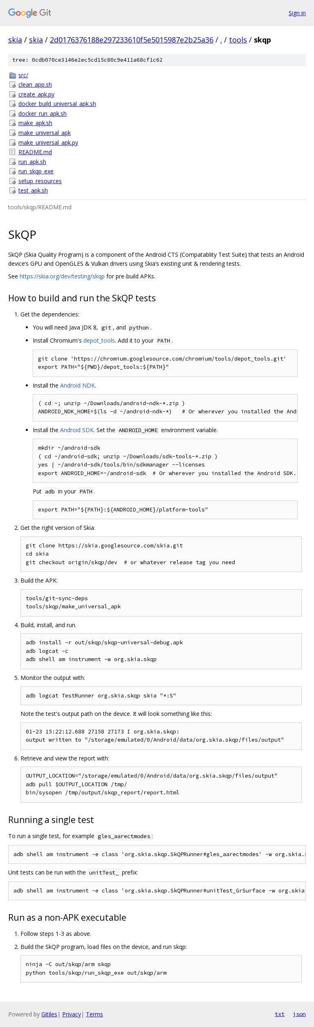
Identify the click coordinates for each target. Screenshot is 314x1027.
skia (15, 40)
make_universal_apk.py (48, 142)
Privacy (71, 1014)
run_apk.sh (32, 162)
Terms (94, 1014)
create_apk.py (36, 94)
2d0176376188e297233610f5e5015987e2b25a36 (131, 40)
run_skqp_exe (36, 171)
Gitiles (49, 1014)
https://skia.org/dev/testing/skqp (62, 276)
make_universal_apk (44, 133)
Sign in (297, 13)
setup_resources (40, 181)
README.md (35, 152)
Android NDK (77, 385)
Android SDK (77, 430)
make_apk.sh (35, 123)
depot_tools (99, 340)
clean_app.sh (35, 84)
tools (238, 40)
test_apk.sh (33, 190)
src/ (23, 75)
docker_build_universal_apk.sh (57, 104)
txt (280, 1014)
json (299, 1014)
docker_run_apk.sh (42, 113)
